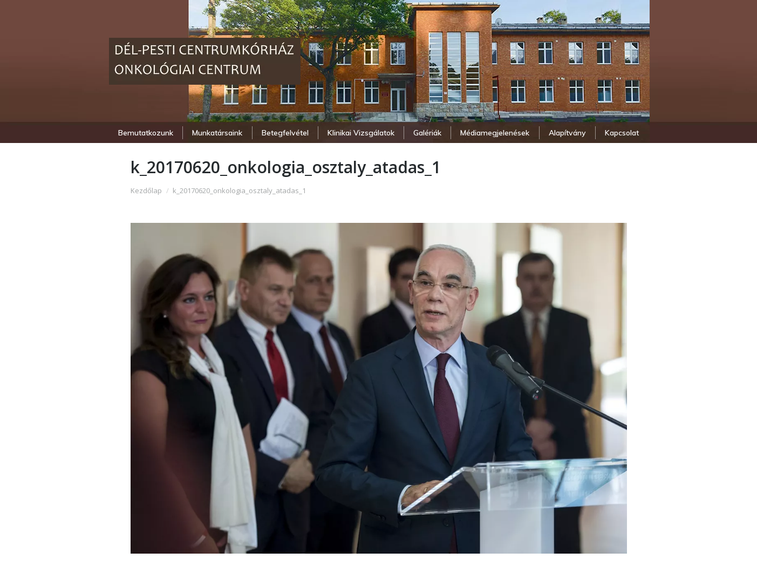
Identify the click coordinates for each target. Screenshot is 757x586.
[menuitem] (146, 132)
